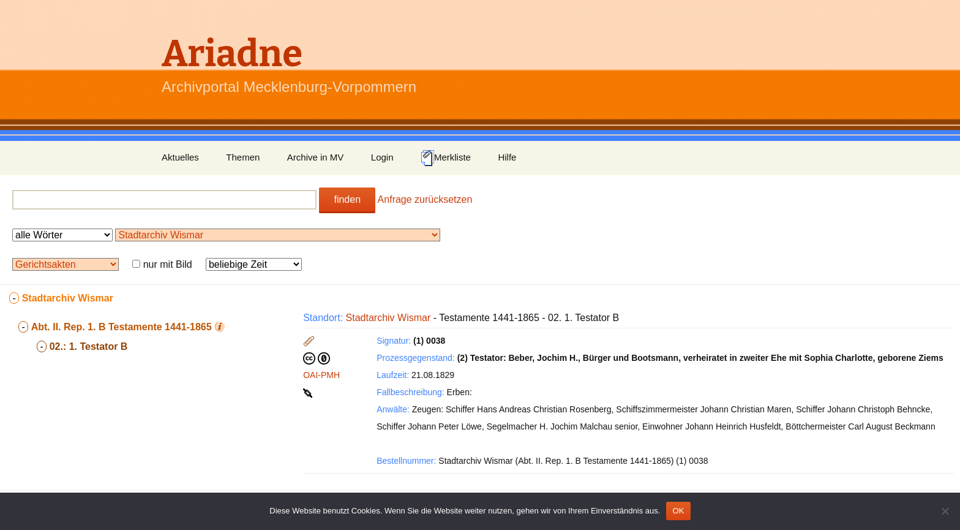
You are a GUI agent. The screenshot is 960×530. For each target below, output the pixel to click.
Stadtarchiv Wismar (388, 317)
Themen (243, 157)
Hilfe (507, 157)
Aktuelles (180, 157)
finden (347, 199)
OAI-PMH (321, 375)
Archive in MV (315, 157)
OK (678, 510)
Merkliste (446, 158)
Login (382, 157)
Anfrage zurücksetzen (425, 199)
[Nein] (945, 511)
